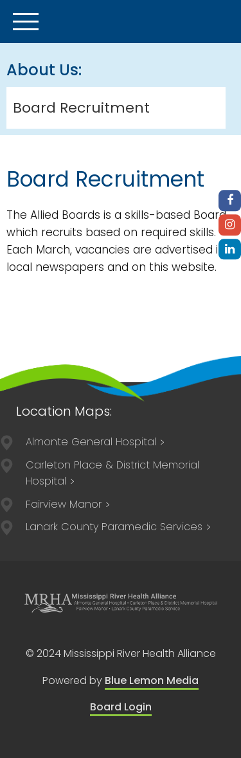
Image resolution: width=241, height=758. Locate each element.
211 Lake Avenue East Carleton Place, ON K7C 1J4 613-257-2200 (112, 473)
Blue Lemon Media (152, 680)
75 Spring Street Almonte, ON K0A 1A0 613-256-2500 (96, 441)
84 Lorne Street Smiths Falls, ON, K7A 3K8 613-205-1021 (119, 526)
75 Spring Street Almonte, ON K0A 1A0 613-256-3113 (68, 504)
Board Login (121, 706)
